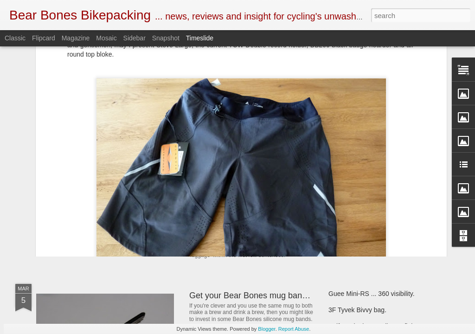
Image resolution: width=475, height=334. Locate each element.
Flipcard (43, 38)
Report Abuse (293, 329)
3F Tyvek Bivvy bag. (357, 310)
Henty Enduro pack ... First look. (374, 182)
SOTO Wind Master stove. (101, 215)
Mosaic (106, 38)
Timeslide (199, 38)
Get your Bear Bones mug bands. (251, 295)
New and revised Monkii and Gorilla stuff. (265, 224)
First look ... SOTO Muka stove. (373, 214)
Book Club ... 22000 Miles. (238, 177)
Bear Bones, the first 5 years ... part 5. (383, 198)
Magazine (76, 38)
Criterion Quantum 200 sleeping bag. (381, 230)
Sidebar (134, 38)
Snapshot (166, 38)
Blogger (266, 329)
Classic (15, 38)
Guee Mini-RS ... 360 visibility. (371, 293)
